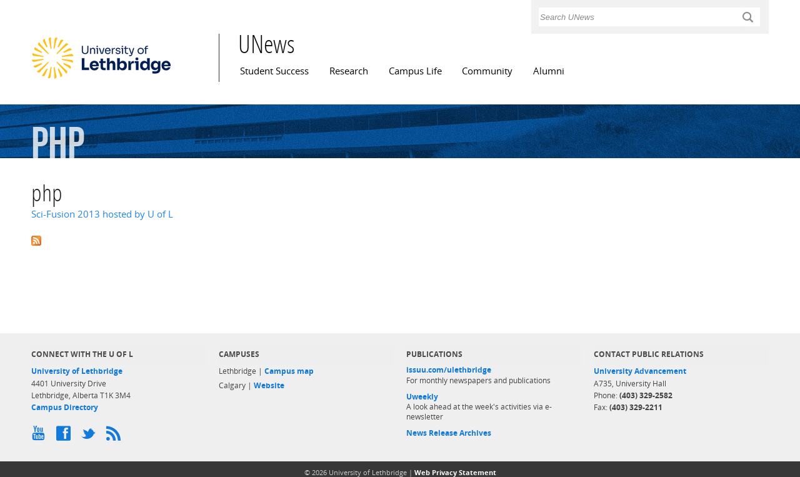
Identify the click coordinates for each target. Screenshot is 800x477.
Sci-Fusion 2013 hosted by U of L (102, 214)
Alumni (548, 71)
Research (348, 71)
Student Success (274, 71)
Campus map (289, 371)
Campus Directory (64, 407)
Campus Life (415, 71)
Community (487, 71)
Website (269, 385)
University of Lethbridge (76, 371)
